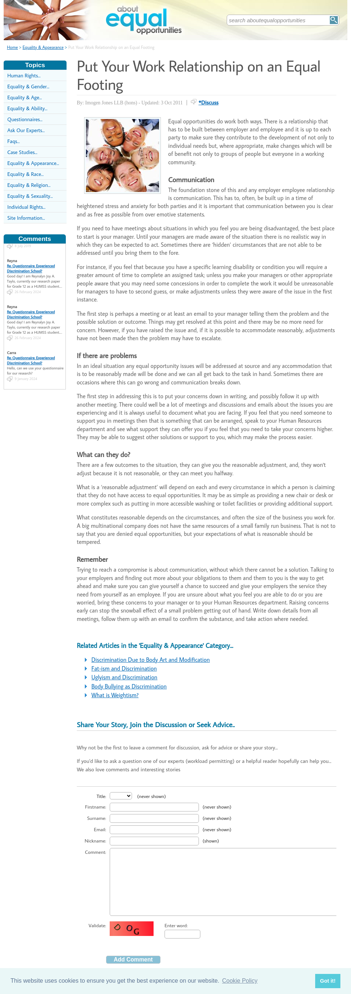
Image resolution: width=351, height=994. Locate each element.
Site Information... (26, 217)
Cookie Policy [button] (239, 981)
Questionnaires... (24, 119)
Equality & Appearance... (33, 163)
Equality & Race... (25, 173)
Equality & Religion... (28, 184)
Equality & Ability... (27, 108)
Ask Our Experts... (26, 130)
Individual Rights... (26, 206)
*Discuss (209, 102)
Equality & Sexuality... (30, 195)
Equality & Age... (24, 97)
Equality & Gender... (28, 86)
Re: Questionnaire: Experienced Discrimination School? (31, 262)
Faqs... (13, 141)
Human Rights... (24, 75)
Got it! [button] (327, 981)
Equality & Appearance (43, 47)
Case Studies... (22, 152)
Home (12, 47)
